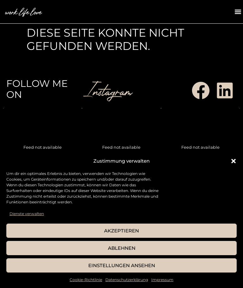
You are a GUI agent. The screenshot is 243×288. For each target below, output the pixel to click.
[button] (233, 161)
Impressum (162, 279)
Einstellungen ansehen (121, 265)
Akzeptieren (121, 231)
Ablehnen (121, 248)
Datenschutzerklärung (126, 279)
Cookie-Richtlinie (86, 279)
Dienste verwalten (26, 213)
